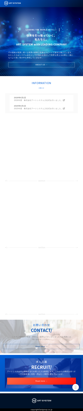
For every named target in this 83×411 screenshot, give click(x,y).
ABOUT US (41, 65)
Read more (41, 346)
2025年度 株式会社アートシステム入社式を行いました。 (39, 108)
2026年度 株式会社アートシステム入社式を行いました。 (39, 100)
